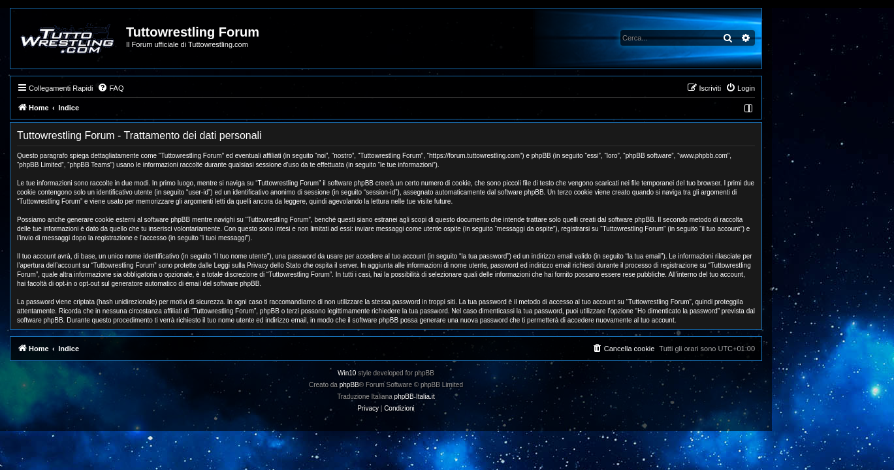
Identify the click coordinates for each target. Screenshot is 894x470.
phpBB (410, 384)
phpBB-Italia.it (475, 396)
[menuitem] (172, 88)
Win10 (408, 373)
